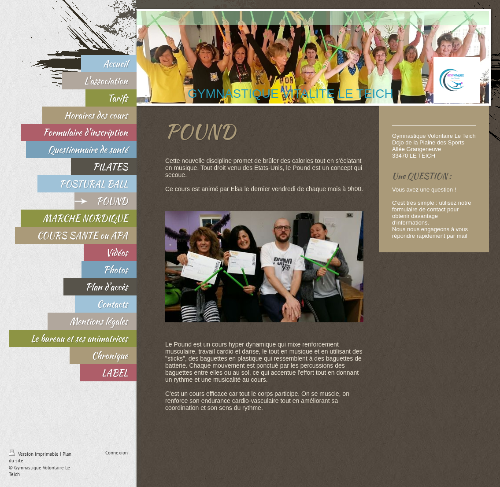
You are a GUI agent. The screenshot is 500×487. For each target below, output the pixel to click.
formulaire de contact (418, 209)
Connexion (116, 453)
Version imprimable (34, 454)
